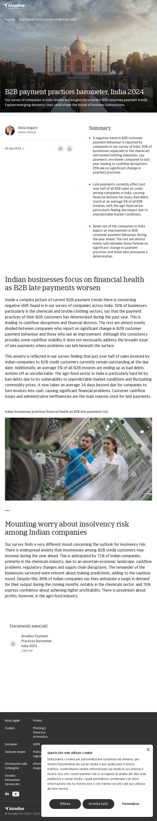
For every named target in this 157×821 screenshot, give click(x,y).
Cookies (10, 728)
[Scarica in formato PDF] (69, 148)
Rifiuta (65, 804)
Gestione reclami (15, 752)
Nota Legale (12, 720)
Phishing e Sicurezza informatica (40, 733)
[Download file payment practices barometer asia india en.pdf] (13, 643)
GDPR (36, 744)
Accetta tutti (98, 804)
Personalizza (130, 804)
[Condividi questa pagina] (60, 148)
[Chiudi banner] (148, 750)
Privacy (37, 720)
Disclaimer (11, 744)
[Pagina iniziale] (14, 6)
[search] (134, 6)
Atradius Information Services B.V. (12, 780)
